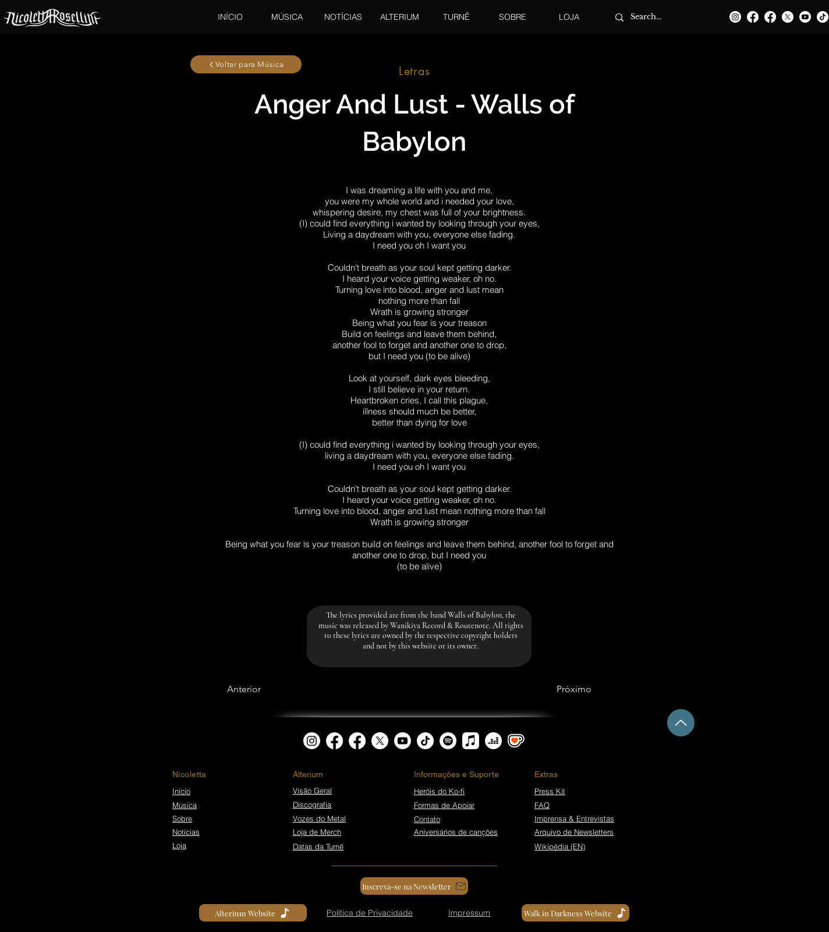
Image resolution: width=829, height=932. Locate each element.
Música (184, 805)
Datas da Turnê (318, 846)
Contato (427, 819)
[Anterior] (244, 689)
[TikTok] (822, 17)
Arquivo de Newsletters (574, 832)
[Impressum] (469, 913)
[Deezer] (493, 740)
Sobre (182, 818)
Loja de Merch (317, 832)
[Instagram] (735, 17)
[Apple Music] (470, 740)
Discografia (312, 804)
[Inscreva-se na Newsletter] (414, 886)
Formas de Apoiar (444, 805)
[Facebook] (753, 17)
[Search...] (652, 17)
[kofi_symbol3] (516, 740)
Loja (179, 845)
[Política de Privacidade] (369, 913)
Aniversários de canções (456, 832)
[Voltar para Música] (246, 64)
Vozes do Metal (319, 818)
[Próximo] (574, 689)
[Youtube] (805, 17)
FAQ (542, 805)
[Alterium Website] (253, 913)
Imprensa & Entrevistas (574, 818)
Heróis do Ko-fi (439, 791)
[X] (787, 17)
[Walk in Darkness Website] (575, 913)
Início (181, 791)
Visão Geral (312, 790)
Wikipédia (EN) (559, 846)
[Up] (681, 722)
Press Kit (549, 791)
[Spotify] (448, 740)
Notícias (186, 832)
